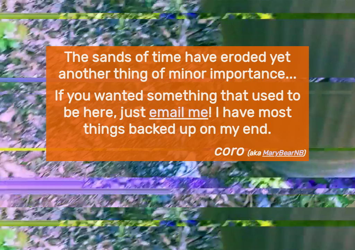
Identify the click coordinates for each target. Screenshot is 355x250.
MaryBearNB (282, 153)
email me (178, 112)
